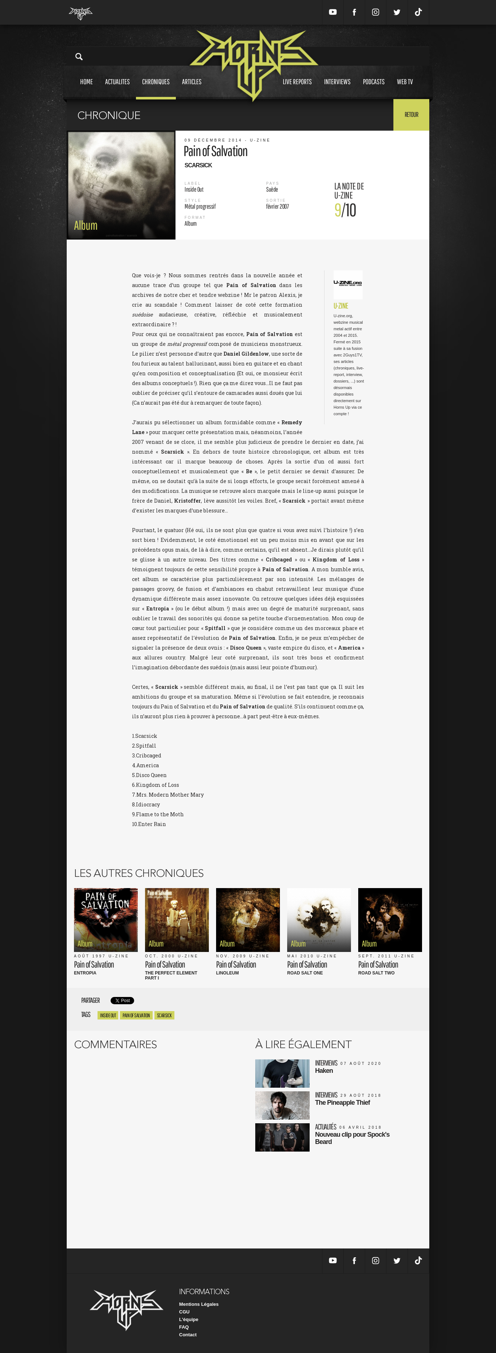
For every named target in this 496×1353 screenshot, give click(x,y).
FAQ (184, 1327)
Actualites (117, 88)
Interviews (337, 88)
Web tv (405, 88)
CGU (184, 1312)
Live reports (297, 88)
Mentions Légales (199, 1304)
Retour (411, 114)
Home (86, 88)
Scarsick (164, 1015)
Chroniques (156, 88)
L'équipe (188, 1319)
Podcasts (374, 88)
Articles (192, 88)
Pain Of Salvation (136, 1015)
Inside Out (108, 1015)
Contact (188, 1334)
